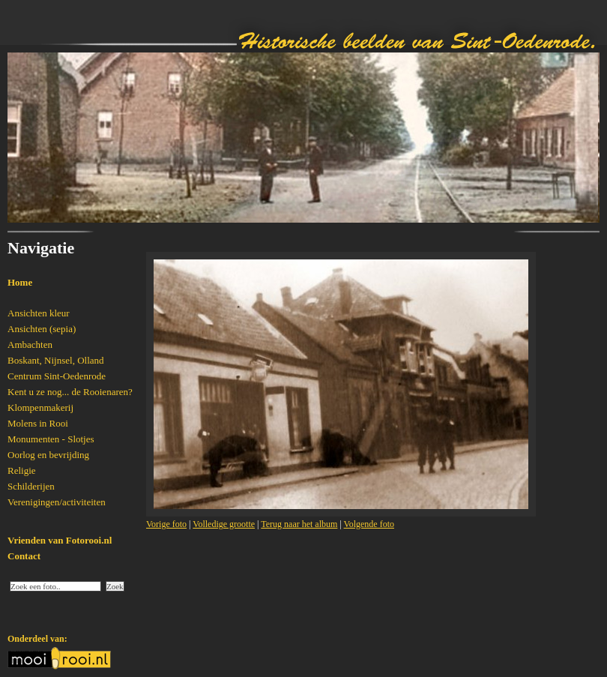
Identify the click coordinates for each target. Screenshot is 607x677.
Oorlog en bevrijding (48, 454)
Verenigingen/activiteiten (56, 502)
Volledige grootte (224, 524)
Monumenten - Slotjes (50, 439)
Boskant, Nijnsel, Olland (55, 360)
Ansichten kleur (38, 313)
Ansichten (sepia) (41, 328)
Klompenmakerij (40, 407)
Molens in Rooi (37, 423)
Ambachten (29, 344)
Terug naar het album (299, 524)
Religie (21, 470)
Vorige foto (166, 524)
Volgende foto (369, 524)
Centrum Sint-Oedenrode (56, 376)
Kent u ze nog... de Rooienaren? (70, 391)
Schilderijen (31, 486)
